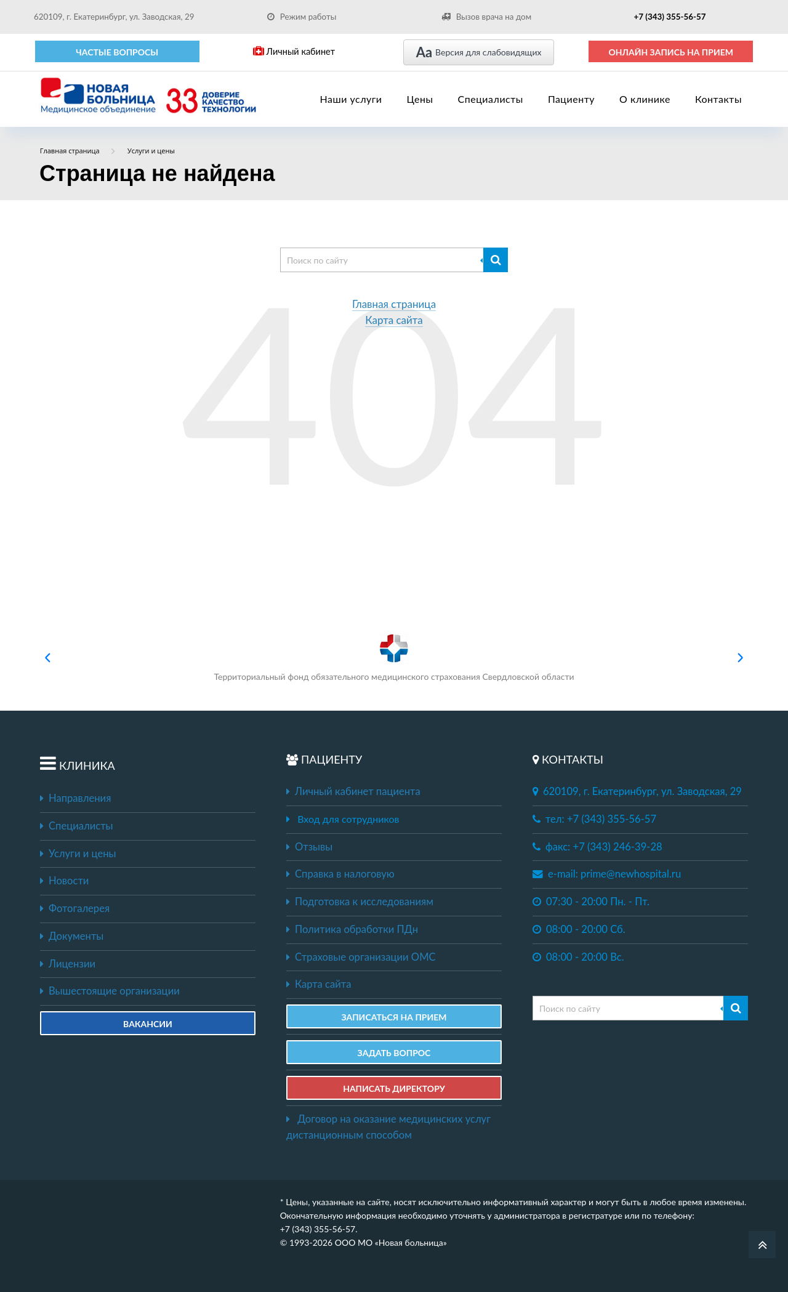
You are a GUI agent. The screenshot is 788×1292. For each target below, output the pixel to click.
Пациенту (571, 99)
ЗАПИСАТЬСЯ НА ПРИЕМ (393, 1017)
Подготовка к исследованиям (359, 901)
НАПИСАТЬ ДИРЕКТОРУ (394, 1088)
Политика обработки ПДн (352, 929)
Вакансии (147, 1024)
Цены (420, 99)
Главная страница (394, 304)
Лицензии (67, 964)
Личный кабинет (294, 51)
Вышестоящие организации (110, 991)
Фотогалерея (75, 908)
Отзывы (309, 847)
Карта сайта (394, 320)
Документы (71, 936)
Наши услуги (351, 99)
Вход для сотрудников (348, 819)
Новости (64, 880)
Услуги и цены (78, 853)
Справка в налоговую (340, 874)
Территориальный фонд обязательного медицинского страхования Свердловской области (394, 657)
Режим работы (302, 17)
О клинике (644, 99)
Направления (75, 798)
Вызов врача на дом (486, 17)
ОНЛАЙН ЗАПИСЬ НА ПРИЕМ (670, 52)
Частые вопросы (117, 52)
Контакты (718, 99)
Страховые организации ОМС (361, 957)
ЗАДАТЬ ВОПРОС (394, 1053)
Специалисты (490, 99)
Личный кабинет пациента (353, 791)
